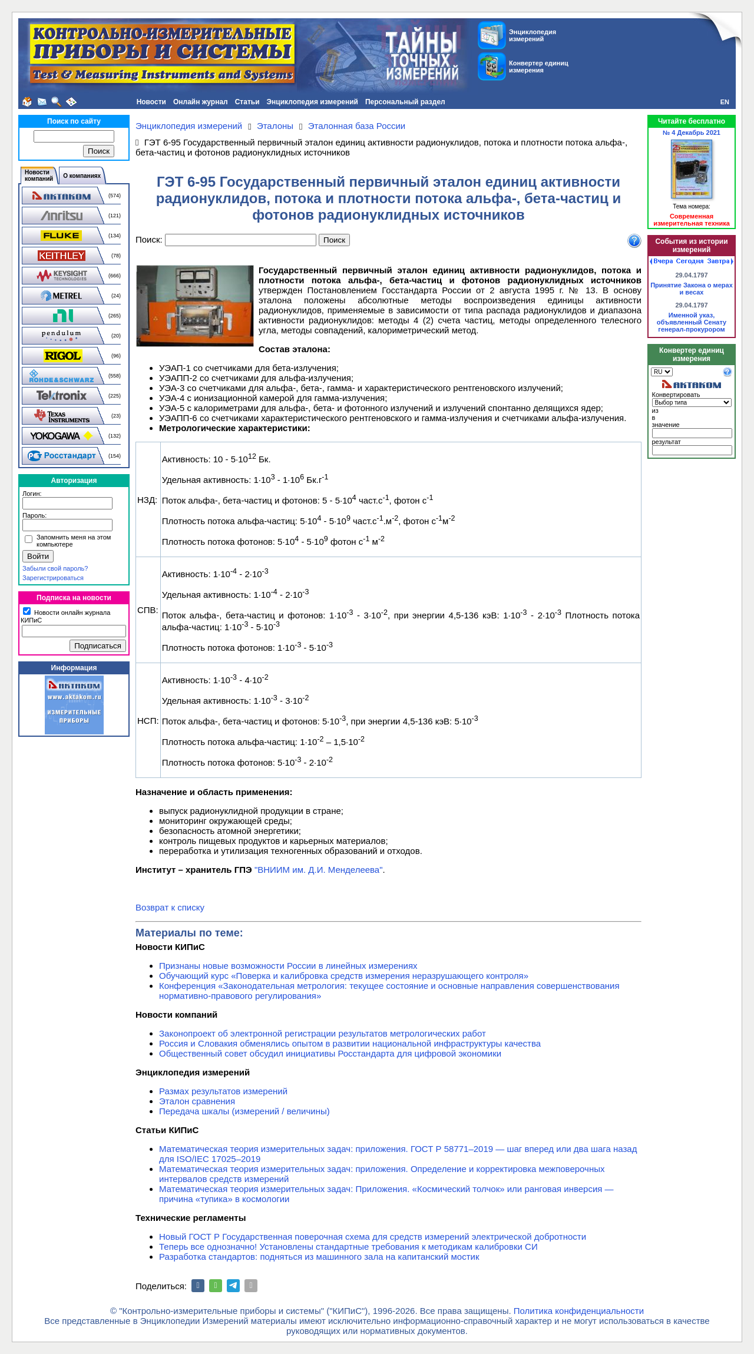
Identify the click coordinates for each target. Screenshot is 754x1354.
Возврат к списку (169, 907)
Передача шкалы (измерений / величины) (244, 1111)
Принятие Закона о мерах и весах (691, 289)
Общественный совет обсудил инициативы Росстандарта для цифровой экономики (330, 1053)
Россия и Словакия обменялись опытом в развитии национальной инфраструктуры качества (350, 1043)
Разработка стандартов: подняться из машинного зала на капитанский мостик (319, 1257)
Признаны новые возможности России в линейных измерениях (288, 966)
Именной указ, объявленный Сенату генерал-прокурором (692, 322)
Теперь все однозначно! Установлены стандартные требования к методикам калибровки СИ (348, 1247)
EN (724, 101)
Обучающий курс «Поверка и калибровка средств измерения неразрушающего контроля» (343, 976)
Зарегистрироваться (53, 577)
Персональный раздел (405, 102)
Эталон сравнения (197, 1101)
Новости (151, 102)
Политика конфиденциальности (579, 1311)
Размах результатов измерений (223, 1091)
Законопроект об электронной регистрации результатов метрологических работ (322, 1033)
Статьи (247, 102)
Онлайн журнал (200, 102)
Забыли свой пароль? (55, 568)
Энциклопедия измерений (312, 102)
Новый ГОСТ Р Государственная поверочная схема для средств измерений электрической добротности (372, 1236)
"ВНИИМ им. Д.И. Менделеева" (318, 870)
